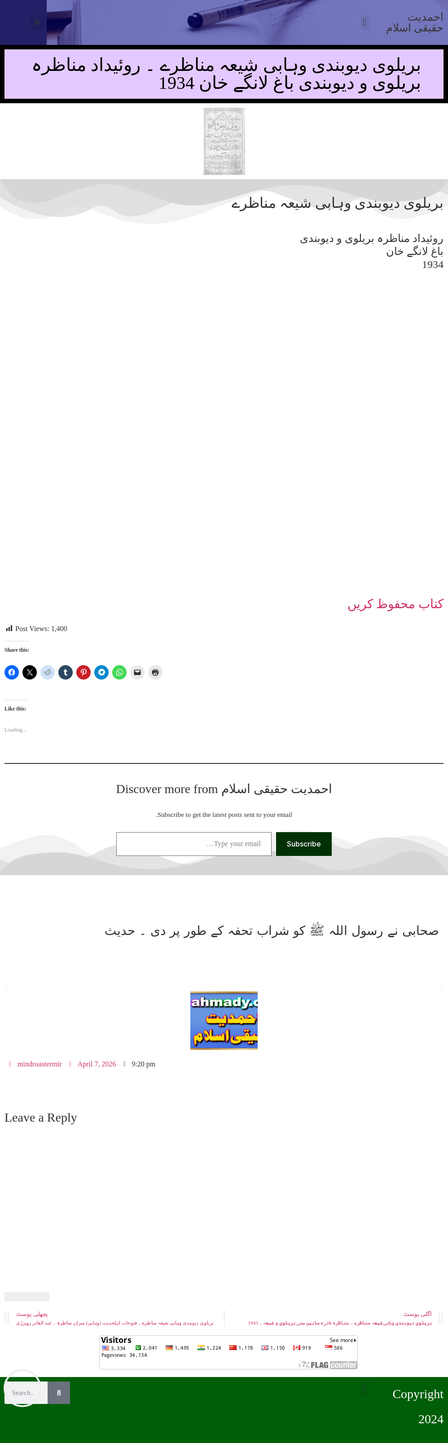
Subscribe (304, 843)
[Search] (59, 1393)
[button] (37, 22)
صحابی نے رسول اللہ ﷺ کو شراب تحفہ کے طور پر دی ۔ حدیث (272, 931)
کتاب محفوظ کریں (395, 604)
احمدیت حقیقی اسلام (415, 22)
